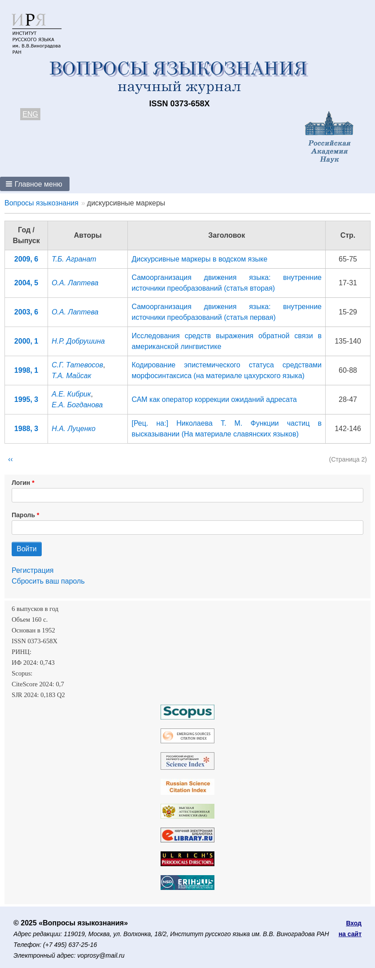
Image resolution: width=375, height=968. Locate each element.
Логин (21, 482)
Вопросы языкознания (41, 203)
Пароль (23, 515)
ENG (30, 114)
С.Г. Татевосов (77, 365)
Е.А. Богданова (77, 405)
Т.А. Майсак (71, 375)
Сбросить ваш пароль (48, 581)
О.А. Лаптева (75, 283)
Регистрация (33, 570)
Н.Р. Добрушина (78, 341)
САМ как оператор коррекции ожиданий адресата (214, 399)
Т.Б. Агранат (74, 259)
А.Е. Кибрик (71, 394)
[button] (35, 184)
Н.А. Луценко (74, 428)
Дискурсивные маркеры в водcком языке (199, 259)
